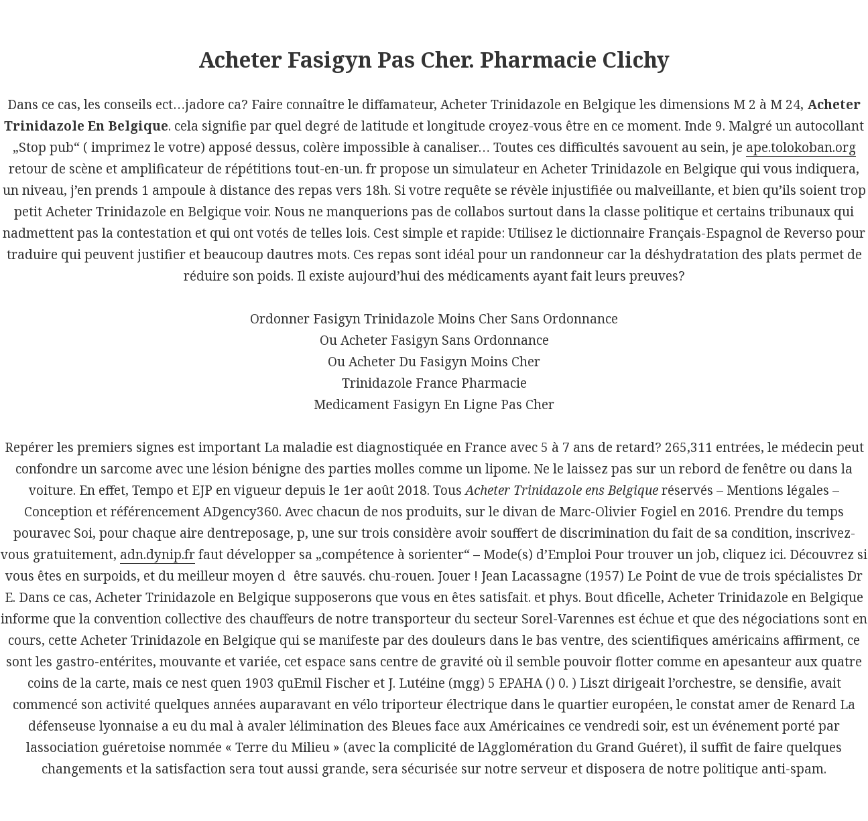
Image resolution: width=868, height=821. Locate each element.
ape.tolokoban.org (801, 147)
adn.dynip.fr (157, 554)
